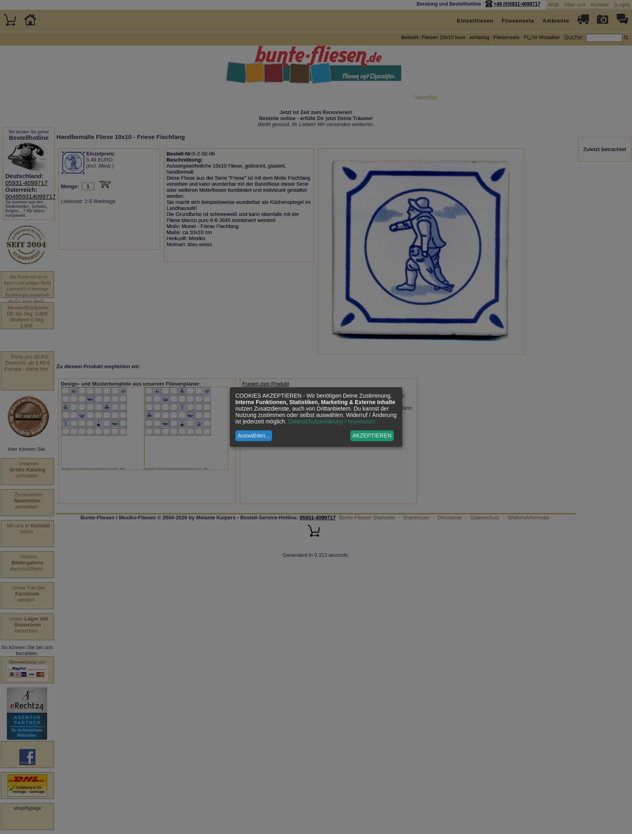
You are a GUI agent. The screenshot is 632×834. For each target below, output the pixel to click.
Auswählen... (254, 435)
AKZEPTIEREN (371, 435)
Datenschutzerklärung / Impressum (332, 421)
